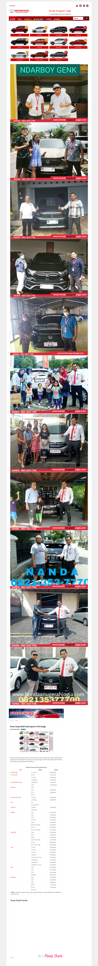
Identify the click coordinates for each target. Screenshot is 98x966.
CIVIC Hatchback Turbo (16, 782)
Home (12, 19)
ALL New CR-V (14, 775)
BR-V (12, 867)
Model (20, 19)
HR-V (12, 847)
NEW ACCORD (14, 772)
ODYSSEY (13, 807)
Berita (48, 19)
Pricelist (27, 19)
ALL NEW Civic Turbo (16, 797)
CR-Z (12, 802)
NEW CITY (13, 787)
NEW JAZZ (13, 832)
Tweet (12, 957)
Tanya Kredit (38, 19)
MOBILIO (13, 812)
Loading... (36, 926)
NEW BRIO (13, 877)
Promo (57, 19)
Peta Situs (12, 6)
